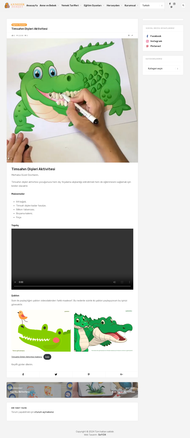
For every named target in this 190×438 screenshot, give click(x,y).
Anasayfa (32, 5)
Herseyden (113, 5)
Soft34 (102, 434)
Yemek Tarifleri (70, 5)
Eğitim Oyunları (93, 5)
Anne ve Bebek (48, 5)
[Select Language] (152, 5)
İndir (47, 357)
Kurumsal (130, 5)
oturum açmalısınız (44, 412)
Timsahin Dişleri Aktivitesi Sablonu (26, 357)
